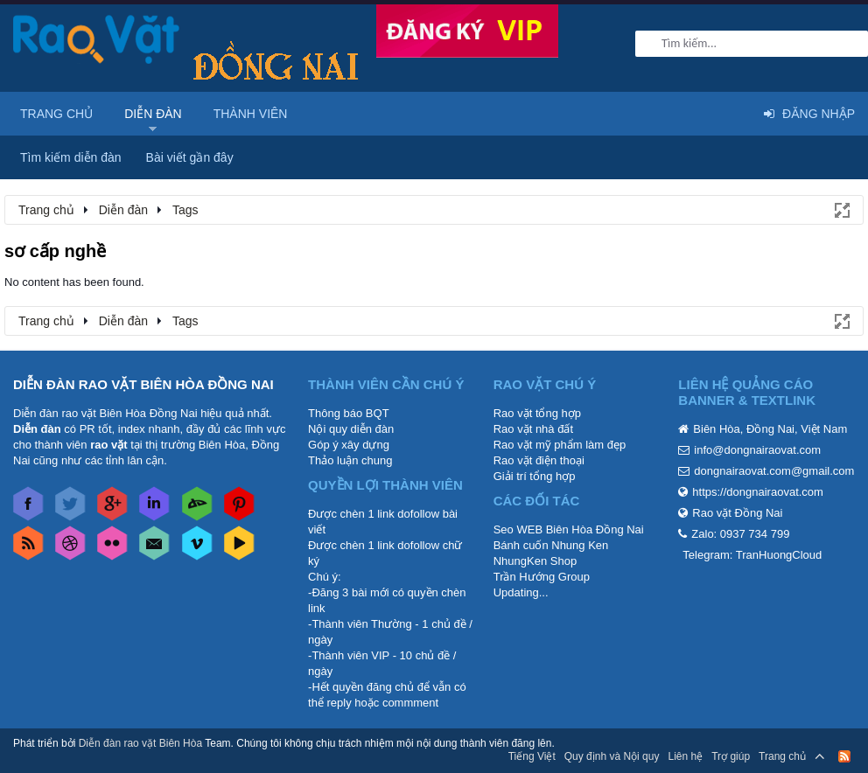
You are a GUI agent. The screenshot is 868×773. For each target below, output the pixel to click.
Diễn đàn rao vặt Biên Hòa (140, 743)
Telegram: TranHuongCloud (752, 554)
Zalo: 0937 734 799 (740, 533)
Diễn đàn (153, 114)
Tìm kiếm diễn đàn (71, 157)
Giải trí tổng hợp (535, 476)
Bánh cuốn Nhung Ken (551, 545)
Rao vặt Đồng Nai (737, 512)
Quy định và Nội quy (612, 756)
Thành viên (251, 114)
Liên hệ (685, 756)
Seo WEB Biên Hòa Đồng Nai (569, 529)
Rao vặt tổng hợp (537, 413)
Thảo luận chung (350, 460)
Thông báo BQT (348, 413)
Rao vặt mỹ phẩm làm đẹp (560, 444)
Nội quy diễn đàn (351, 428)
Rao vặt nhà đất (533, 428)
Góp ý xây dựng (348, 444)
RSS (844, 756)
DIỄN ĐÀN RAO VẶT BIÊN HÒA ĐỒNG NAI (143, 384)
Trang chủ (56, 114)
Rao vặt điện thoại (539, 460)
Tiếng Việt (532, 756)
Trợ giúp (730, 756)
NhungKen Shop (535, 561)
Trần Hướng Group (542, 576)
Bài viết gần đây (190, 157)
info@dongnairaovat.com (757, 449)
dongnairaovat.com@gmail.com (774, 470)
